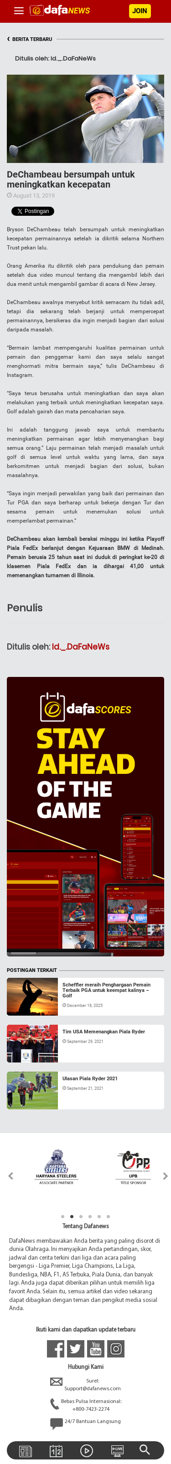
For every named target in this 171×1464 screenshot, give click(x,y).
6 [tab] (108, 1216)
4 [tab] (90, 1216)
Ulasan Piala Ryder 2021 (90, 1079)
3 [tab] (81, 1216)
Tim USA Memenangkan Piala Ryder (103, 1032)
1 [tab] (62, 1216)
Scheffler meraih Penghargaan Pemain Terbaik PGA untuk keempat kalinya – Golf (106, 990)
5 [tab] (99, 1216)
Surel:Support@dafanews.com (85, 1385)
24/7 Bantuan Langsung (85, 1424)
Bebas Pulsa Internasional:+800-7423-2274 (85, 1405)
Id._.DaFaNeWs (80, 646)
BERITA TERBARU (29, 39)
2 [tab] (72, 1216)
